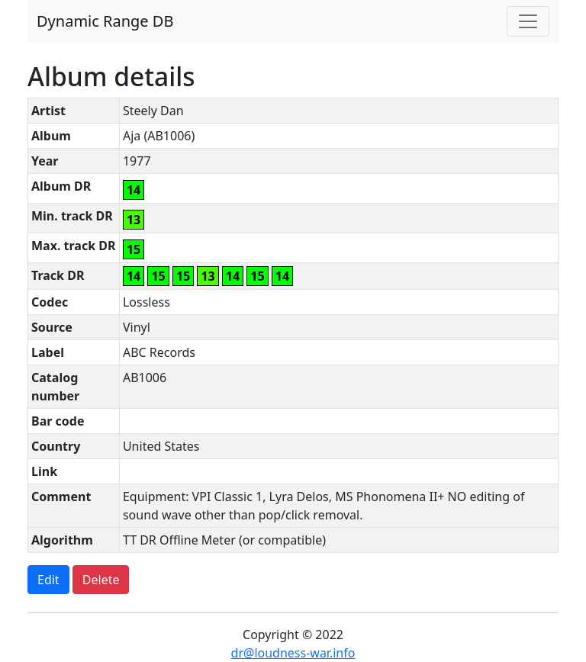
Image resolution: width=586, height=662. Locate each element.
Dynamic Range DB (105, 21)
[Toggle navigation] (528, 21)
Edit (48, 579)
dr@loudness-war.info (293, 652)
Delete (101, 579)
